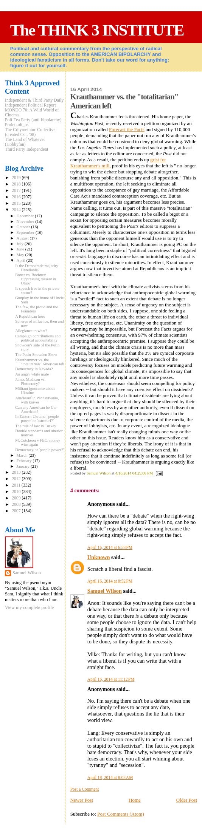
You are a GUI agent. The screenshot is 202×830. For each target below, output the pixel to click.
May (21, 254)
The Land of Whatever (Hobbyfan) (25, 142)
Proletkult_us (17, 124)
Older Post (186, 800)
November (26, 221)
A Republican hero (30, 316)
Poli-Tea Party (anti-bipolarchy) (33, 119)
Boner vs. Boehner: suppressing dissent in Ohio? (35, 279)
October (24, 226)
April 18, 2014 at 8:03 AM (110, 777)
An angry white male (32, 374)
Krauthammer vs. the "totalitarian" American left (39, 362)
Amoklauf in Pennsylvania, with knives (37, 400)
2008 (17, 504)
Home (135, 800)
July (21, 243)
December (26, 215)
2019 (17, 177)
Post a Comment (84, 789)
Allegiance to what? (31, 331)
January (24, 466)
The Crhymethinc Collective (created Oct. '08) (30, 132)
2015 (17, 203)
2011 (17, 485)
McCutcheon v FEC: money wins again (37, 442)
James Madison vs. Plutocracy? (30, 381)
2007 (17, 511)
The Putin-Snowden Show (36, 354)
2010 (17, 491)
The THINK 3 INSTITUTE (97, 30)
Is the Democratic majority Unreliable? (36, 268)
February (25, 460)
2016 (17, 197)
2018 (17, 184)
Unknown (98, 557)
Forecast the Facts (127, 129)
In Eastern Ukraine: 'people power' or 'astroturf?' (37, 418)
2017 (17, 190)
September (26, 232)
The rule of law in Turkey (35, 426)
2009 (17, 498)
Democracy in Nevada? (34, 369)
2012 (17, 478)
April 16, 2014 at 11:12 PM (111, 679)
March (23, 455)
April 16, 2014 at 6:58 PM (109, 547)
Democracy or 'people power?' (39, 450)
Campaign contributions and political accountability (38, 338)
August (23, 238)
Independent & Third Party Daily (34, 100)
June (21, 249)
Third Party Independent (26, 149)
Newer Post (81, 800)
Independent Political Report (30, 105)
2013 (17, 472)
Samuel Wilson (104, 591)
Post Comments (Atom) (120, 814)
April (21, 260)
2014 (17, 209)
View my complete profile (29, 607)
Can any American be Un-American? (36, 409)
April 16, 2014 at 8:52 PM (109, 581)
